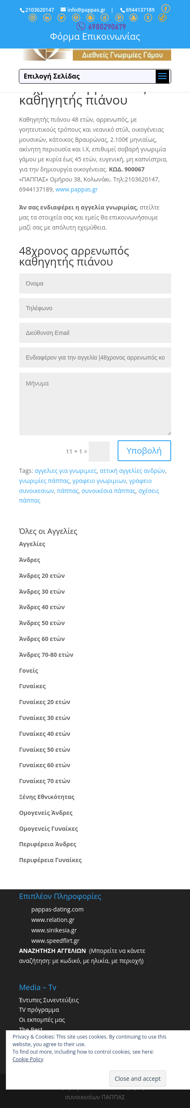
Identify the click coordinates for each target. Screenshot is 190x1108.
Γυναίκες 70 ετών (44, 781)
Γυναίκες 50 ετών (44, 749)
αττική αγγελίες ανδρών (132, 471)
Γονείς (28, 670)
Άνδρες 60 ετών (41, 639)
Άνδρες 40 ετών (41, 607)
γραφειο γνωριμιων (99, 481)
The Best (30, 1030)
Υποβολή (144, 450)
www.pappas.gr (77, 189)
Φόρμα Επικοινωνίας (95, 36)
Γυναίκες (32, 686)
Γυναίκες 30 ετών (44, 718)
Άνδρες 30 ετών (41, 591)
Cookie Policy (28, 1059)
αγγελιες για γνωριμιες (65, 471)
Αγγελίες (32, 544)
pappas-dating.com (57, 909)
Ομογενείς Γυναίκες (48, 828)
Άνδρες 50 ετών (41, 623)
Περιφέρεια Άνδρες (47, 844)
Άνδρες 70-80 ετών (46, 655)
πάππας (67, 491)
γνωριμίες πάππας (44, 481)
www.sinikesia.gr (54, 930)
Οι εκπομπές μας (42, 1020)
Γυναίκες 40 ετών (44, 734)
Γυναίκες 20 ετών (44, 702)
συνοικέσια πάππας (109, 491)
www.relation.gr (53, 920)
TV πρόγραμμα (39, 1010)
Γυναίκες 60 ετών (44, 765)
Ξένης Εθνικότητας (46, 797)
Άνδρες (29, 560)
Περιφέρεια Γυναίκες (50, 860)
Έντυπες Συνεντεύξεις (49, 1000)
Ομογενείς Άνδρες (45, 813)
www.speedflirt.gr (55, 941)
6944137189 (140, 9)
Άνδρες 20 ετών (41, 576)
